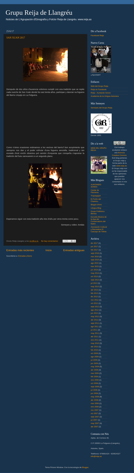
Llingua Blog (96, 208)
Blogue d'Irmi (96, 205)
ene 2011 (95, 340)
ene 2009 (95, 380)
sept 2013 (95, 280)
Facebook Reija (97, 35)
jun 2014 (94, 270)
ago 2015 (95, 263)
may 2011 (95, 333)
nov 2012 (95, 300)
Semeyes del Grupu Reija (101, 108)
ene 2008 (95, 407)
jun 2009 (94, 363)
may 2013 (95, 286)
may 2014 (95, 273)
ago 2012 (95, 310)
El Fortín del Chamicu (96, 200)
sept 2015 (95, 260)
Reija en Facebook (99, 89)
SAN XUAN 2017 (15, 37)
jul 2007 (94, 420)
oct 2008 (94, 383)
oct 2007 (94, 413)
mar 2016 (95, 256)
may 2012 (95, 316)
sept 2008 (95, 387)
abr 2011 (94, 337)
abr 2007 (94, 427)
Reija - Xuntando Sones (101, 93)
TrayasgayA (96, 196)
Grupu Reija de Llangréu (39, 12)
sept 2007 (95, 417)
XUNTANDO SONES (96, 186)
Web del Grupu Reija (99, 86)
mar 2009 (95, 373)
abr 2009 (94, 370)
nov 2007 (95, 410)
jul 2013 (94, 283)
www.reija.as (121, 166)
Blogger (85, 467)
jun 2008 (94, 393)
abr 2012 (94, 320)
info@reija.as (96, 456)
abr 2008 (94, 400)
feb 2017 (94, 250)
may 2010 (95, 343)
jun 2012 (94, 313)
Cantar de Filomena (95, 191)
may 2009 (95, 366)
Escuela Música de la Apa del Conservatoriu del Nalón (99, 220)
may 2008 (95, 397)
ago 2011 (95, 326)
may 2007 (95, 423)
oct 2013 (94, 276)
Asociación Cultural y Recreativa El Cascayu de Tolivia (99, 229)
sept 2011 (95, 323)
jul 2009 (94, 360)
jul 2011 (94, 330)
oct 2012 (94, 303)
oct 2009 (94, 353)
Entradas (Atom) (25, 256)
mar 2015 (95, 266)
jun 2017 (94, 246)
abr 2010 (94, 347)
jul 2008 (94, 390)
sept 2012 (95, 307)
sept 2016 (95, 253)
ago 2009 (95, 357)
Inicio (49, 250)
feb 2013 (94, 293)
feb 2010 (94, 350)
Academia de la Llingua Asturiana (105, 96)
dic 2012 (94, 296)
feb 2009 (94, 377)
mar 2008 (95, 403)
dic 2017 (94, 243)
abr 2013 (94, 290)
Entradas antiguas (73, 250)
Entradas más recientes (20, 250)
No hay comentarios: (50, 241)
